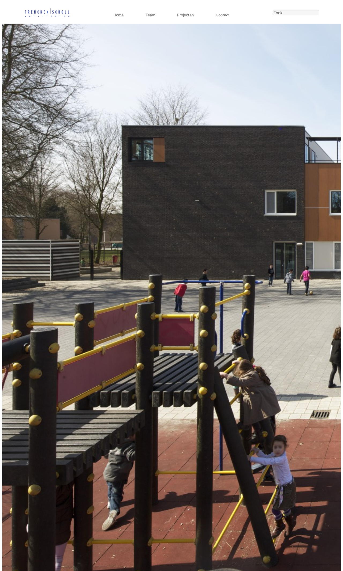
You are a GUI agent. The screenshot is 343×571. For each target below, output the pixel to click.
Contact (223, 15)
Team (150, 15)
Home (118, 15)
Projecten (185, 15)
